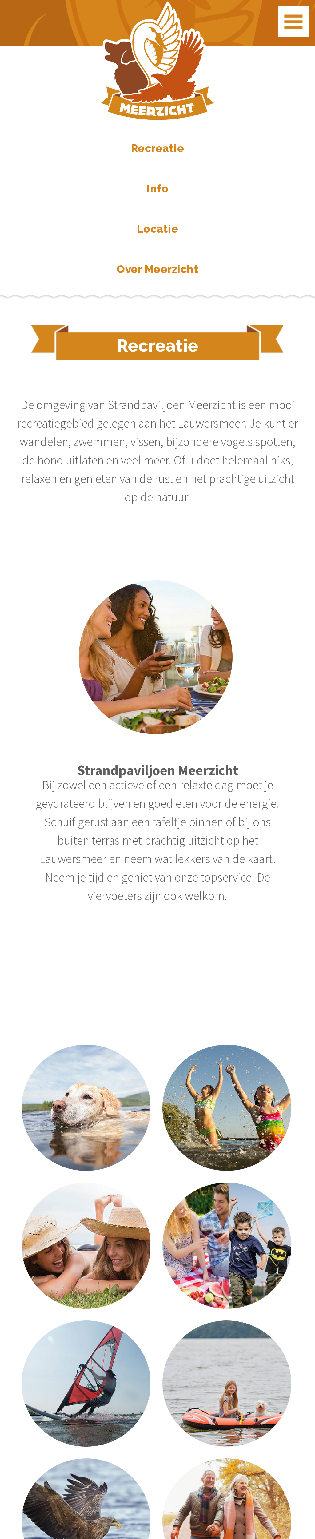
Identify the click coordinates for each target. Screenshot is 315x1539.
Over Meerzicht (157, 269)
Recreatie (157, 148)
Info (157, 188)
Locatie (157, 229)
